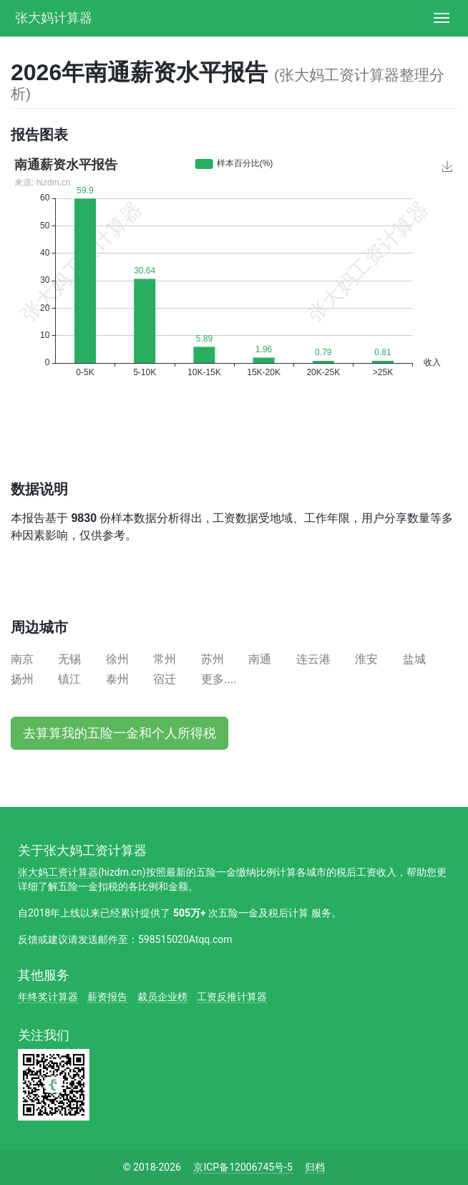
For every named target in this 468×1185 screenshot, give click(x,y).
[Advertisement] (178, 441)
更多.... (219, 679)
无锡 (69, 659)
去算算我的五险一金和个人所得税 (119, 733)
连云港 (313, 659)
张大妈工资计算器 (58, 872)
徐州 (117, 659)
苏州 (212, 659)
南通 (259, 659)
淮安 (366, 659)
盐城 (414, 659)
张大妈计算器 (53, 16)
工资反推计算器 (232, 996)
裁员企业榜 (162, 996)
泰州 (117, 679)
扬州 (22, 679)
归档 (315, 1167)
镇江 (69, 679)
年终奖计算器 (48, 996)
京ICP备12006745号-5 (242, 1167)
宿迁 (164, 679)
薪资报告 (107, 996)
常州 (164, 659)
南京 (22, 659)
